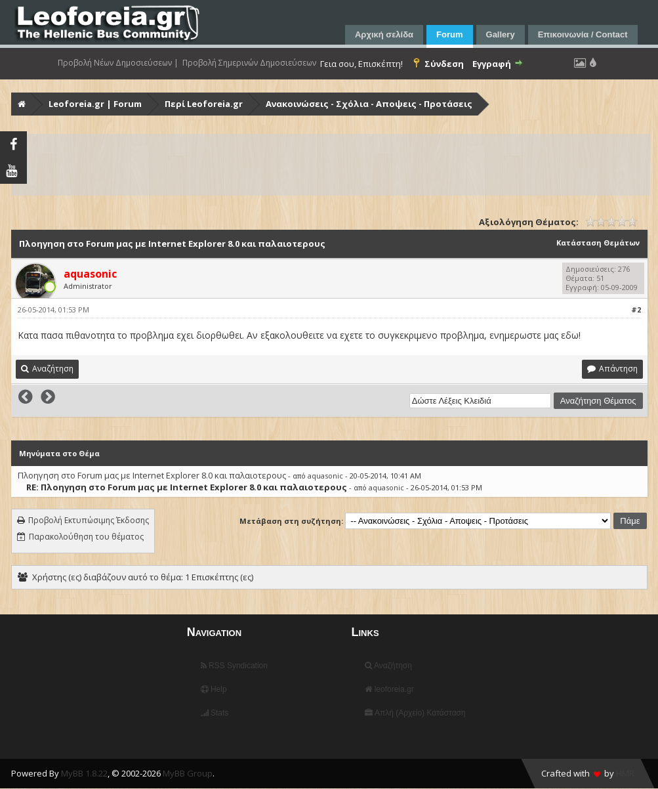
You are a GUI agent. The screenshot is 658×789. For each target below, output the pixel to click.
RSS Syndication (234, 665)
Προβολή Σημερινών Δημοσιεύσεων (249, 63)
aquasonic (325, 475)
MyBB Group (188, 773)
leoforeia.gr (389, 689)
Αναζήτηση (388, 665)
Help (214, 689)
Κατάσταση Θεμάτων (598, 242)
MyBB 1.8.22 (84, 773)
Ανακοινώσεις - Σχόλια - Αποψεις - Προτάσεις (369, 104)
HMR (625, 773)
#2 (636, 309)
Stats (215, 712)
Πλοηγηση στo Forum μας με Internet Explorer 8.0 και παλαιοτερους (152, 475)
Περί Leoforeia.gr (204, 104)
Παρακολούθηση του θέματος (86, 536)
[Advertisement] (330, 164)
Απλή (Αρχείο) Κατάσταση (415, 712)
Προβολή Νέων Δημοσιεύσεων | (118, 63)
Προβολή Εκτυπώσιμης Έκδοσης (88, 520)
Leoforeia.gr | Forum (95, 104)
